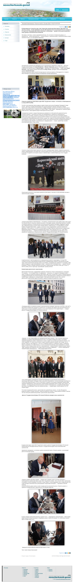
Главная (6, 19)
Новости (14, 19)
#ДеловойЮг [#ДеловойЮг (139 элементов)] (8, 97)
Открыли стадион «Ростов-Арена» (28, 556)
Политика (7, 29)
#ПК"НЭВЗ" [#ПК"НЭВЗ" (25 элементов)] (6, 104)
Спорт (6, 40)
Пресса (22, 19)
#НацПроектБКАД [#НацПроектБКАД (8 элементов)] (10, 98)
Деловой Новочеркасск (28, 23)
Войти (57, 9)
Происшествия (8, 34)
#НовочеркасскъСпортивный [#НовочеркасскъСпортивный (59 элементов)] (13, 100)
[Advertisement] (11, 64)
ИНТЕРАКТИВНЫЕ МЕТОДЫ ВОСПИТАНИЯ (61, 556)
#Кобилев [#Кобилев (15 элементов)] (16, 97)
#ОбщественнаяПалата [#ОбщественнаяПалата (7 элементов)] (8, 103)
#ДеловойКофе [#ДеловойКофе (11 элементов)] (6, 94)
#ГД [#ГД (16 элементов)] (12, 91)
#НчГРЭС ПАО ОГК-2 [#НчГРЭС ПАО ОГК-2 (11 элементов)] (8, 101)
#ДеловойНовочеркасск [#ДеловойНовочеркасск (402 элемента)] (14, 95)
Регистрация (65, 9)
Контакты (62, 19)
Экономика (7, 26)
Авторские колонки (33, 19)
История (44, 19)
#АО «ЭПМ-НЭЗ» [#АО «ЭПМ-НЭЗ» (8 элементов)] (6, 91)
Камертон (53, 19)
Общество (7, 32)
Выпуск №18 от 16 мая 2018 (42, 23)
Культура (7, 37)
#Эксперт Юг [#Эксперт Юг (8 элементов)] (12, 104)
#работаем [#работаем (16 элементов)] (9, 107)
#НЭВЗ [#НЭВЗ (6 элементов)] (4, 98)
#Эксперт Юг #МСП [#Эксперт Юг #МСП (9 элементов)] (7, 105)
